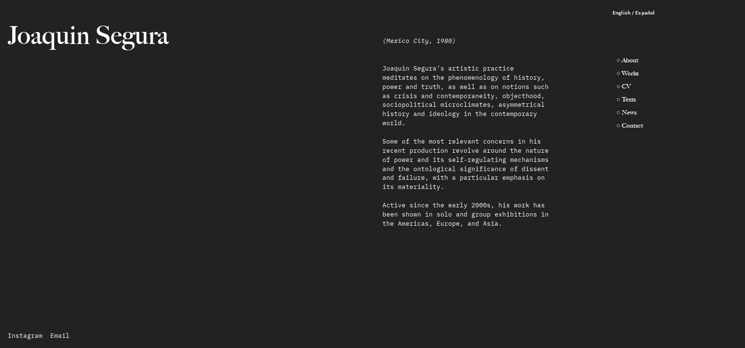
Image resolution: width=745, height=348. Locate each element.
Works (630, 73)
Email (60, 336)
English (621, 12)
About (630, 60)
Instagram (25, 336)
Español (645, 12)
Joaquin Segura (88, 35)
